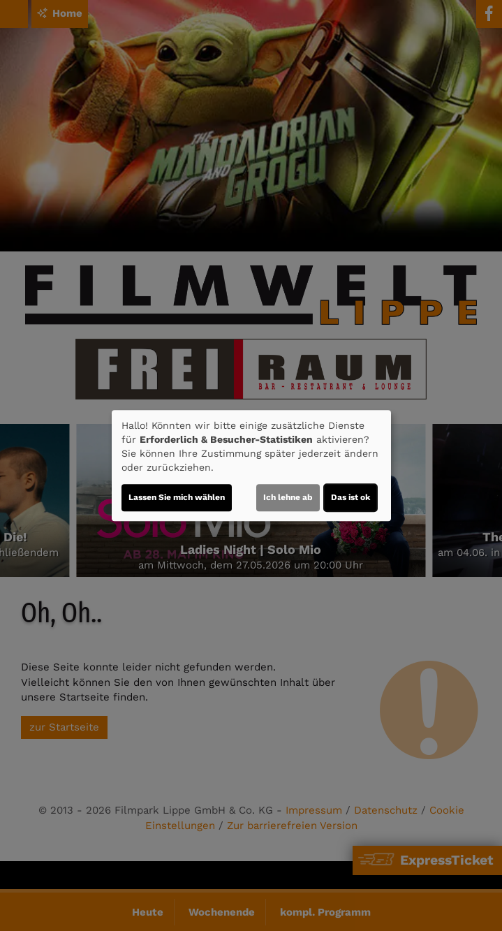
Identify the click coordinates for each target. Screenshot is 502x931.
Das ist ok (350, 497)
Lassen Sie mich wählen (176, 497)
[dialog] (251, 466)
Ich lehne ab (288, 497)
